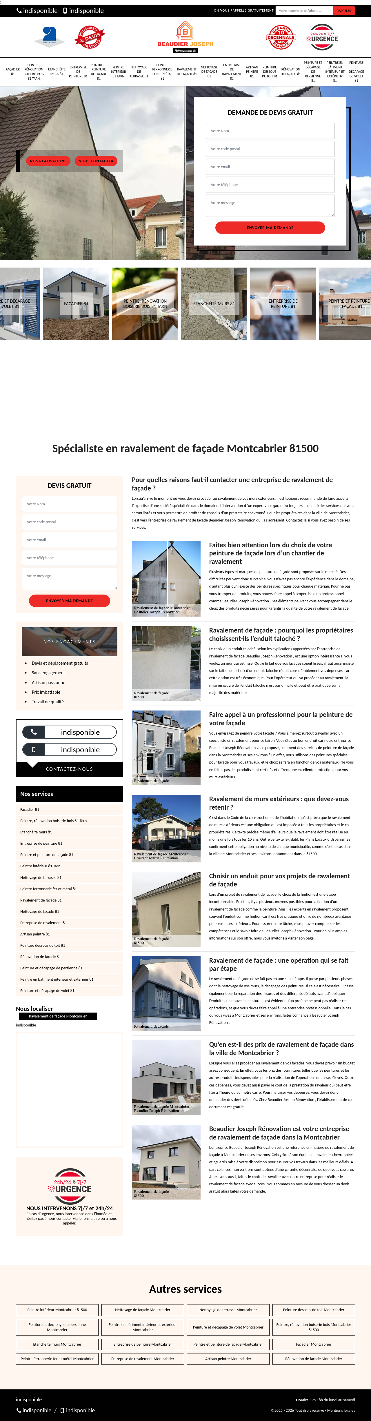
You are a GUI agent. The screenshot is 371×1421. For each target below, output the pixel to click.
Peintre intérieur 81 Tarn (118, 71)
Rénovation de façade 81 (291, 71)
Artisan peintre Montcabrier (228, 1358)
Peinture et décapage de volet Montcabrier (228, 1327)
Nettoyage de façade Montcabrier (142, 1309)
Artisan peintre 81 (252, 71)
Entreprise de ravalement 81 (231, 72)
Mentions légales (341, 1410)
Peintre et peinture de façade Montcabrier (228, 1344)
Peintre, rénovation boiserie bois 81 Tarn (34, 72)
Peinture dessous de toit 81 (269, 71)
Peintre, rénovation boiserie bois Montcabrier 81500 (313, 1327)
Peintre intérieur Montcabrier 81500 (57, 1309)
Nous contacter (96, 161)
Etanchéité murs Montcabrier (57, 1344)
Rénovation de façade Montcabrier (313, 1358)
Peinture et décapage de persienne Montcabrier (57, 1327)
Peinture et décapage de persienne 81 (313, 72)
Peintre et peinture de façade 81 (99, 72)
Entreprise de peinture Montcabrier (143, 1344)
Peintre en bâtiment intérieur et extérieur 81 (335, 72)
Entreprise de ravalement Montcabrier (142, 1358)
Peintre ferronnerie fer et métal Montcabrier (57, 1358)
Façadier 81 (13, 71)
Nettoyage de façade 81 (209, 71)
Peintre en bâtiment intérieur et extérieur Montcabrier (143, 1327)
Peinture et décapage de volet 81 (356, 72)
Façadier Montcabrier (314, 1344)
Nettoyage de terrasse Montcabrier (228, 1309)
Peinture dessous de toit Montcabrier (313, 1309)
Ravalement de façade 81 (187, 71)
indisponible (37, 11)
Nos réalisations (48, 161)
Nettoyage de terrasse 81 (139, 71)
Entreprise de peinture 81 (78, 71)
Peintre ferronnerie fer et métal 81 (162, 72)
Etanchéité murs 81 (57, 71)
